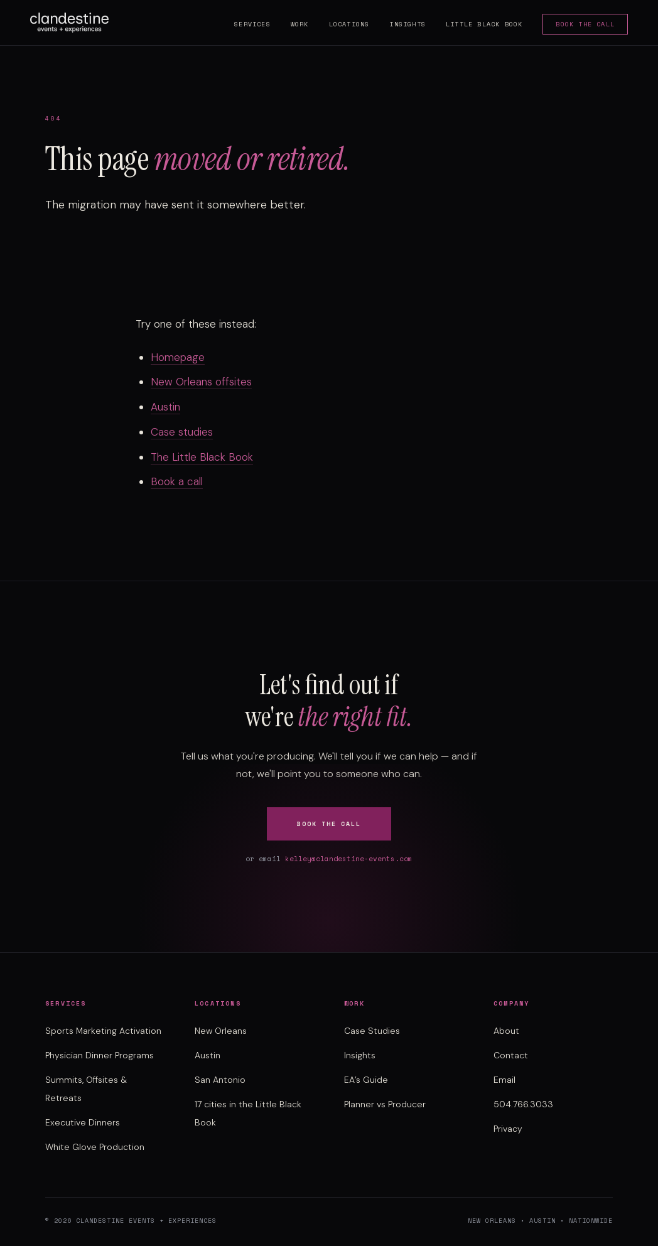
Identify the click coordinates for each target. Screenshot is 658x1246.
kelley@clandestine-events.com (349, 859)
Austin (165, 407)
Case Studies (372, 1030)
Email (504, 1079)
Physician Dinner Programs (99, 1055)
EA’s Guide (366, 1079)
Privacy (508, 1128)
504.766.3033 (523, 1104)
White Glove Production (94, 1146)
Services (252, 24)
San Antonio (220, 1079)
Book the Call (585, 24)
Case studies (182, 432)
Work (300, 24)
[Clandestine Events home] (69, 23)
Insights (407, 24)
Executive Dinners (82, 1122)
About (506, 1030)
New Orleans (221, 1030)
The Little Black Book (202, 457)
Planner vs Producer (385, 1104)
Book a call (177, 481)
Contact (511, 1055)
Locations (349, 24)
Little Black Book (484, 24)
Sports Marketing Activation (103, 1030)
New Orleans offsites (201, 382)
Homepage (178, 357)
